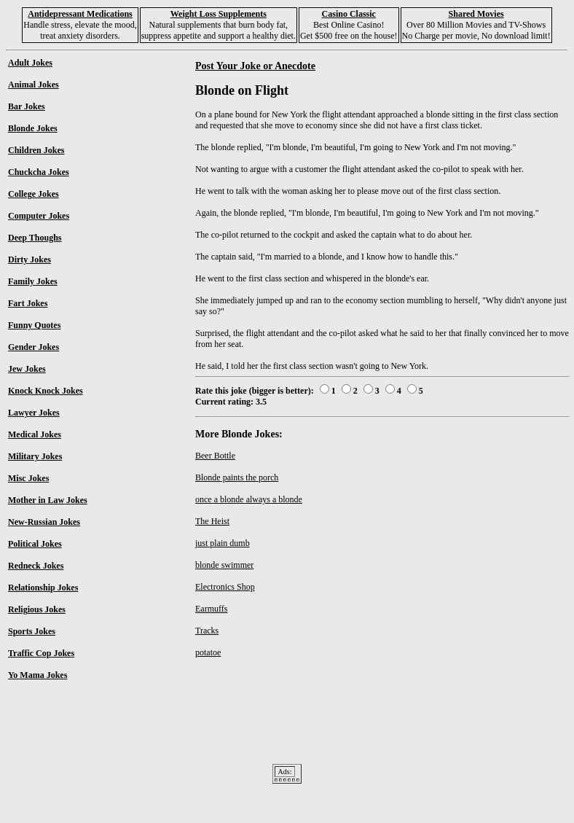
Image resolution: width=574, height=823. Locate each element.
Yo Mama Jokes (37, 675)
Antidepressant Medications (80, 14)
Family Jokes (33, 281)
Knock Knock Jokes (45, 391)
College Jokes (33, 194)
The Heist (212, 521)
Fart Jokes (27, 303)
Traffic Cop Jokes (41, 653)
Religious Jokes (37, 609)
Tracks (207, 630)
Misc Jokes (28, 478)
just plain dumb (222, 543)
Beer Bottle (215, 455)
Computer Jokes (38, 216)
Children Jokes (36, 150)
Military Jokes (35, 456)
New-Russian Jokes (44, 522)
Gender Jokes (33, 347)
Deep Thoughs (34, 238)
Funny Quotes (34, 325)
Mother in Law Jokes (47, 500)
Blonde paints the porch (236, 477)
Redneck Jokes (35, 566)
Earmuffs (211, 609)
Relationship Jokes (43, 587)
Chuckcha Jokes (38, 172)
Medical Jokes (34, 434)
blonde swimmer (224, 565)
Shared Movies (476, 14)
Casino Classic (349, 14)
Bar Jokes (26, 106)
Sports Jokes (31, 631)
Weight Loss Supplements (218, 14)
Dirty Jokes (29, 259)
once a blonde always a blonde (248, 499)
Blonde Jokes (33, 128)
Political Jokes (35, 544)
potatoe (208, 652)
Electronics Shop (225, 587)
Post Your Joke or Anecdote (255, 65)
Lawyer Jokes (34, 412)
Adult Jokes (30, 63)
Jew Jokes (27, 369)
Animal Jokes (33, 84)
